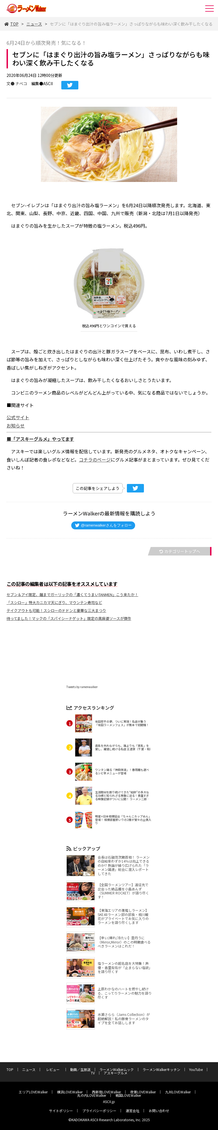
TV (93, 1072)
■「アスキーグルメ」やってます (40, 438)
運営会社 (132, 1110)
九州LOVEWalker (178, 1091)
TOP (11, 24)
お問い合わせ (159, 1110)
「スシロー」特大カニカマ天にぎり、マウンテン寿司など (54, 602)
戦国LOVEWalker (128, 1095)
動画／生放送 (80, 1069)
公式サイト (18, 417)
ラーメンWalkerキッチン (161, 1069)
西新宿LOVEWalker (106, 1091)
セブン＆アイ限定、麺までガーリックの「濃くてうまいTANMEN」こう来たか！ (72, 594)
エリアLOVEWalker (33, 1091)
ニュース (34, 24)
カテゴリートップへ (179, 551)
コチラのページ (95, 459)
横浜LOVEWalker (70, 1091)
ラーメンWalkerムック (116, 1069)
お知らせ (16, 425)
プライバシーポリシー (99, 1110)
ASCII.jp (109, 1101)
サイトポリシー (61, 1110)
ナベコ (21, 83)
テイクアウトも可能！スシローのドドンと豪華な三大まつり (56, 610)
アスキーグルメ (115, 1072)
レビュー (54, 1069)
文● (11, 83)
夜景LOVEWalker (143, 1091)
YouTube (196, 1069)
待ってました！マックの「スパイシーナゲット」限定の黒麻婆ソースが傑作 (69, 618)
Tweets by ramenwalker (82, 687)
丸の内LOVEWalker (91, 1095)
